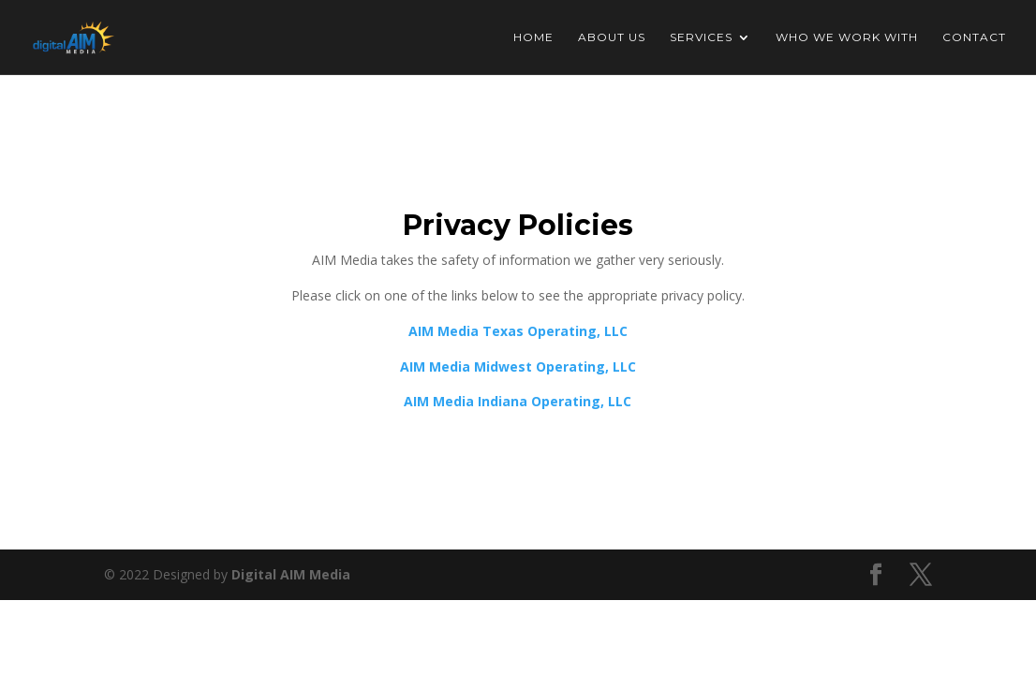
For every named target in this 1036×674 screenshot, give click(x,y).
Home (533, 37)
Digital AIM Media (290, 574)
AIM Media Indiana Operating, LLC (517, 401)
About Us (611, 37)
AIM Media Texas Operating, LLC (518, 331)
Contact (974, 37)
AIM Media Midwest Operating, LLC (518, 366)
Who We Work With (847, 37)
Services (701, 37)
